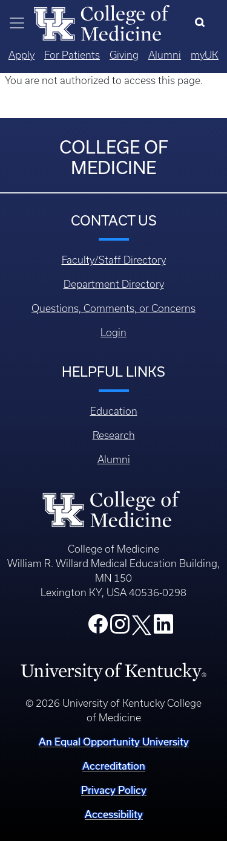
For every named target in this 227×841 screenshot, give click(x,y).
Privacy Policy (113, 790)
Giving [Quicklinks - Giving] (124, 55)
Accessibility (114, 814)
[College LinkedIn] (163, 627)
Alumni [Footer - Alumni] (113, 459)
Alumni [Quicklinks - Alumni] (164, 55)
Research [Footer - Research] (114, 435)
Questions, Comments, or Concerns (113, 308)
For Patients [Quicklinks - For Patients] (72, 55)
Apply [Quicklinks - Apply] (21, 55)
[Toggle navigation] (17, 23)
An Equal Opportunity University (114, 741)
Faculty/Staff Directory (114, 260)
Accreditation (113, 765)
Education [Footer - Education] (113, 411)
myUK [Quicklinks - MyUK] (205, 55)
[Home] (101, 21)
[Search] (202, 23)
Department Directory (114, 284)
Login (113, 332)
